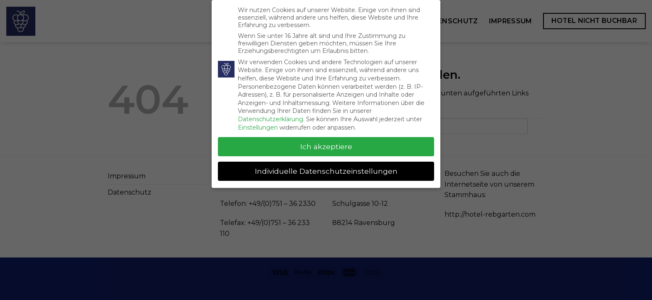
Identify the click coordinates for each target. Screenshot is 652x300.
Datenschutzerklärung (270, 118)
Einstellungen (258, 126)
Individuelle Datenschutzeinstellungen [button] (326, 170)
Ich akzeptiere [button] (326, 145)
